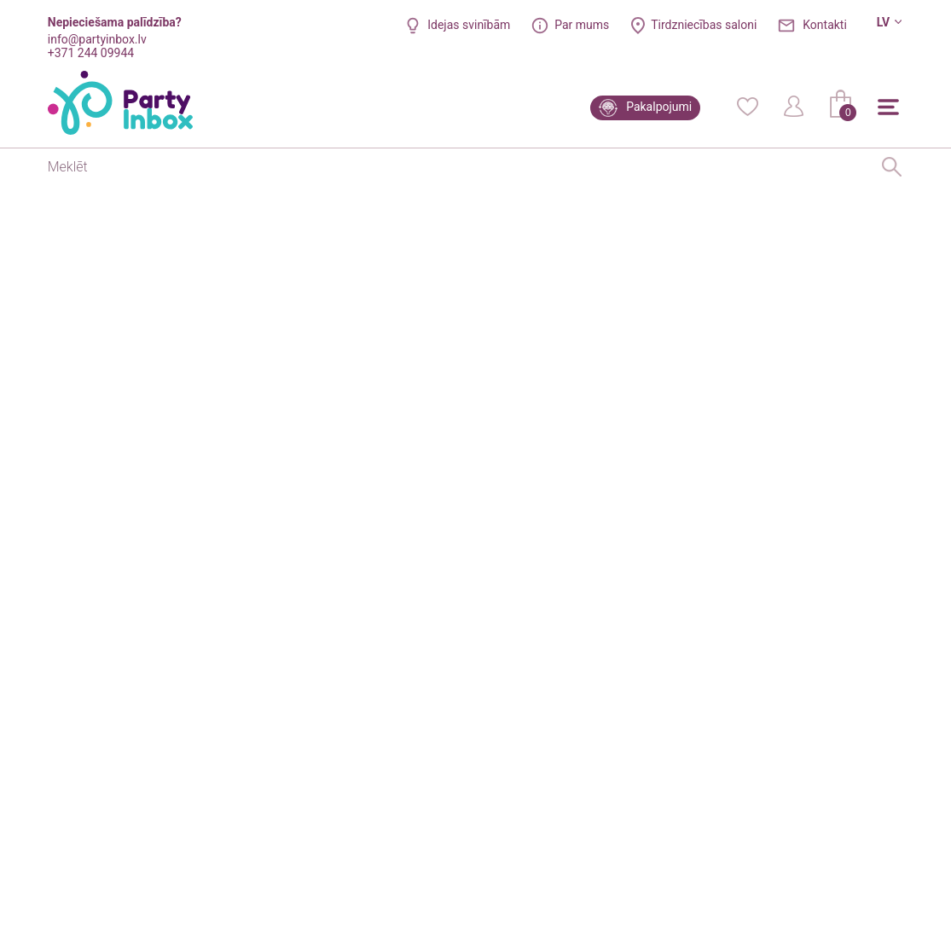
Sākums (69, 202)
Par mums (581, 25)
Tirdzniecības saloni (704, 25)
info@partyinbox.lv (97, 39)
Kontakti (825, 25)
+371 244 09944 (91, 53)
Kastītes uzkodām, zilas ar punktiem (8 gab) (216, 202)
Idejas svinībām (468, 25)
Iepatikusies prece (550, 630)
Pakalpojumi (659, 106)
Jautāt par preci (724, 629)
